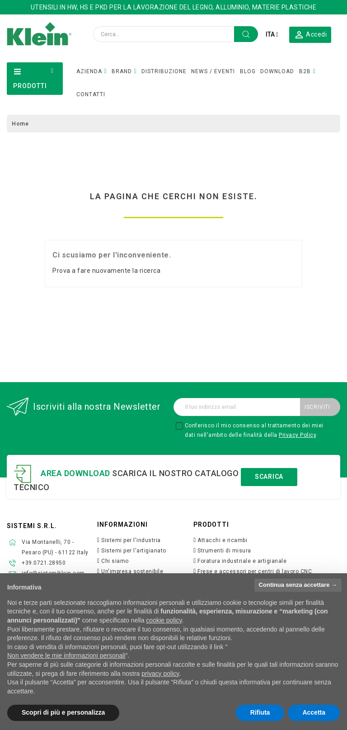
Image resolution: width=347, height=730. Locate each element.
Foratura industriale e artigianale (241, 561)
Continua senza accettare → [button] (298, 584)
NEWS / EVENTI (213, 71)
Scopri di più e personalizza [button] (63, 712)
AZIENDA (89, 71)
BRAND (122, 71)
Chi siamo (115, 561)
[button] (310, 34)
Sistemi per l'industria (131, 540)
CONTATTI (90, 94)
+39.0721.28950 (44, 563)
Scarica (269, 476)
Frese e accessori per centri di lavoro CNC (254, 571)
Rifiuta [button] (260, 712)
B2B (305, 71)
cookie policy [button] (164, 620)
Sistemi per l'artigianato (133, 551)
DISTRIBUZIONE (164, 71)
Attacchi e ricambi (222, 540)
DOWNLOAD (277, 71)
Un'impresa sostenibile (132, 571)
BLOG (248, 71)
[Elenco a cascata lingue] (272, 34)
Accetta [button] (313, 712)
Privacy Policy (297, 435)
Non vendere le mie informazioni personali (66, 655)
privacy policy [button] (160, 673)
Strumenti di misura (224, 551)
